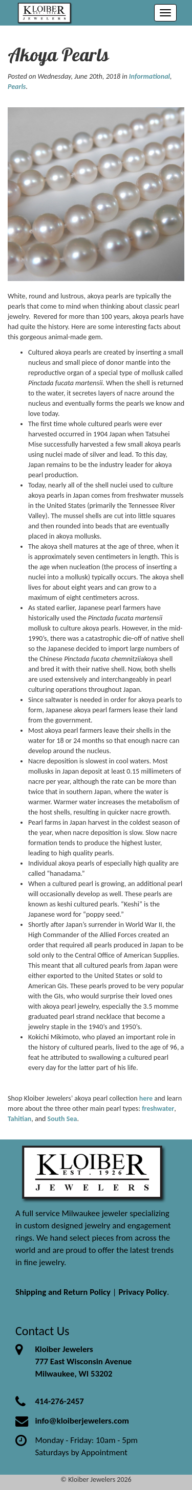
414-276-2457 (59, 1401)
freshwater (158, 1108)
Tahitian (19, 1118)
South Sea (62, 1118)
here (146, 1098)
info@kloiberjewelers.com (82, 1420)
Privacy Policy (142, 1292)
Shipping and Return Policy (63, 1292)
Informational (149, 76)
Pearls (17, 86)
